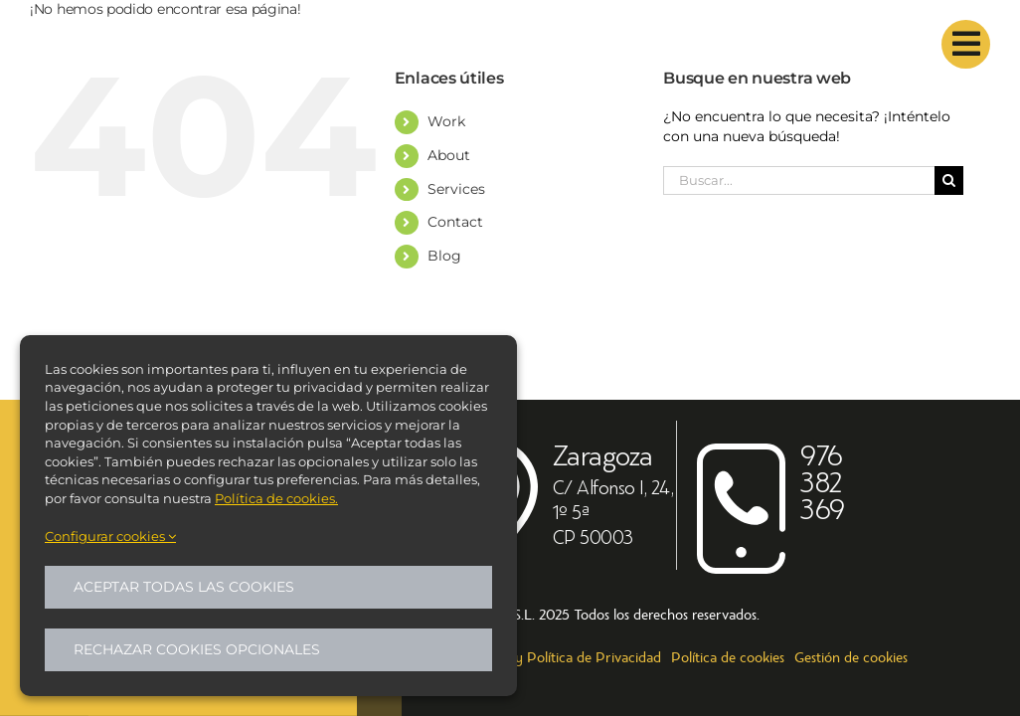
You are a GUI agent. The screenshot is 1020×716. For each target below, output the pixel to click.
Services (456, 189)
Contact (455, 222)
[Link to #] (965, 44)
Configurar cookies (110, 536)
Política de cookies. (276, 498)
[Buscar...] (799, 180)
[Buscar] (949, 180)
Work (446, 121)
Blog (444, 256)
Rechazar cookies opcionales (197, 649)
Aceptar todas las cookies (184, 587)
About (448, 155)
